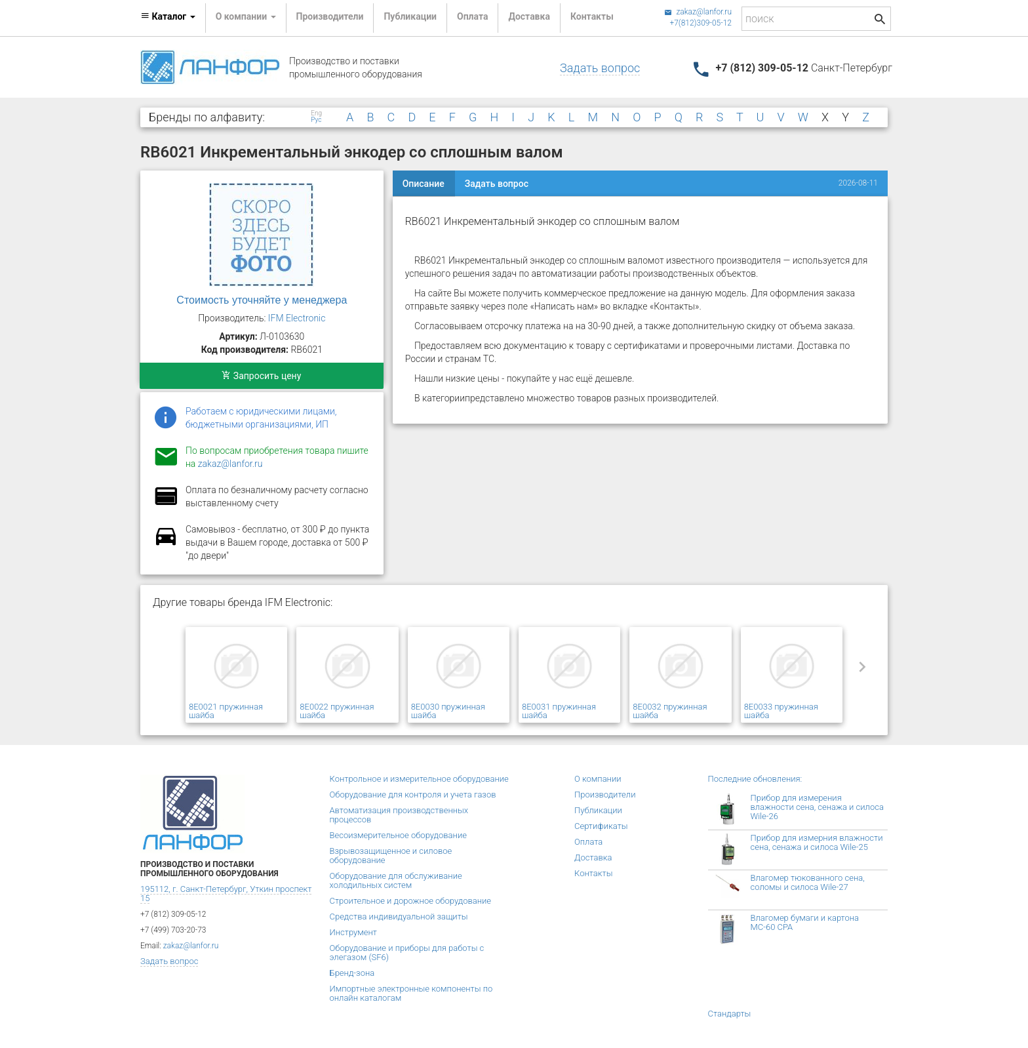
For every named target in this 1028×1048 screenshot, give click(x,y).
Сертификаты (601, 826)
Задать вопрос (600, 68)
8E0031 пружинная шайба (559, 711)
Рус (316, 120)
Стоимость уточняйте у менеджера (261, 300)
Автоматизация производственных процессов (399, 814)
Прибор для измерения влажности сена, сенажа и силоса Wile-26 (817, 807)
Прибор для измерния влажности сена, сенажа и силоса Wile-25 (817, 842)
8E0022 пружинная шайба (337, 711)
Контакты (592, 16)
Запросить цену (261, 376)
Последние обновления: (755, 779)
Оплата (472, 16)
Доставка (528, 16)
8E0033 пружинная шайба (781, 711)
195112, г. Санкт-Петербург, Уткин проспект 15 (225, 893)
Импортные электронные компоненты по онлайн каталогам (411, 993)
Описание (424, 183)
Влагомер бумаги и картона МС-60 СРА (805, 922)
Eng (316, 113)
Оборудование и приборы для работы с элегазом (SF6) (407, 952)
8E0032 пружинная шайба (670, 711)
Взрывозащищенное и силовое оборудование (391, 855)
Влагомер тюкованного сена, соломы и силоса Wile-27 (808, 882)
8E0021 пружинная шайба (226, 711)
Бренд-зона (352, 973)
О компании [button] (246, 16)
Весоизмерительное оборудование (398, 835)
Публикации (410, 16)
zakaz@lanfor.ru (698, 11)
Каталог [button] (167, 16)
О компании (598, 779)
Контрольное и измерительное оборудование (419, 779)
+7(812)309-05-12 (700, 23)
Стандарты (729, 1013)
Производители (330, 16)
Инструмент (353, 932)
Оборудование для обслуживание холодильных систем (396, 880)
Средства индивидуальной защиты (399, 916)
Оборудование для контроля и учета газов (413, 794)
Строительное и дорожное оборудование (411, 901)
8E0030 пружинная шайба (448, 711)
